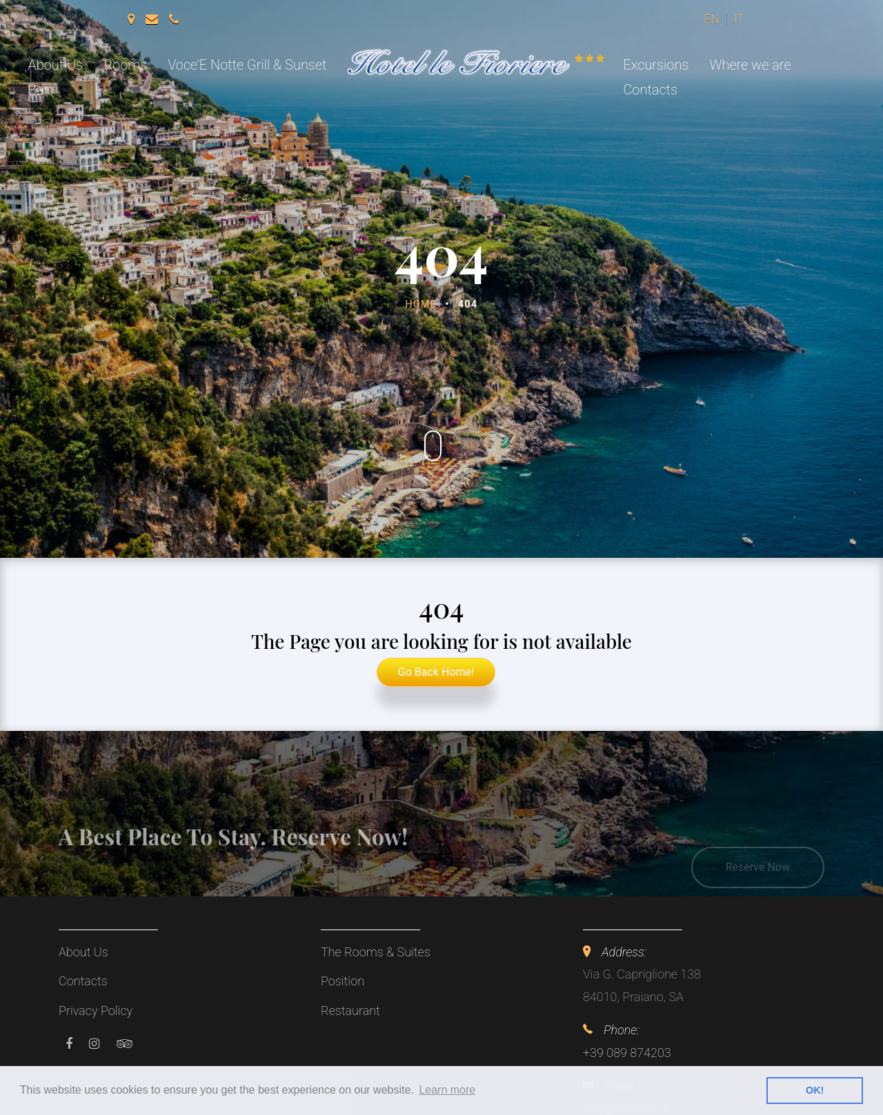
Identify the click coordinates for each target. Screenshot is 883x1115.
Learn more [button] (447, 1090)
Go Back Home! (436, 672)
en (712, 19)
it (739, 19)
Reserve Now (758, 878)
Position (342, 981)
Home (421, 304)
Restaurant (350, 1010)
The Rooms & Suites (375, 952)
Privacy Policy (95, 1010)
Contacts (650, 89)
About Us (55, 65)
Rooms (125, 65)
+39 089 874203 (627, 1052)
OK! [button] (815, 1090)
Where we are (750, 65)
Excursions (655, 65)
